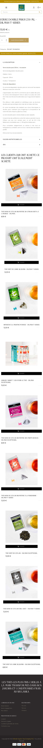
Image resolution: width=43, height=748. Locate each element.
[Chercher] (21, 12)
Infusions (24, 710)
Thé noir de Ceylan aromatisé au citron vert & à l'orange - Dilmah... (20, 212)
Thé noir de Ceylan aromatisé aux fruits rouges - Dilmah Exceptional (20, 439)
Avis (4, 144)
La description (8, 62)
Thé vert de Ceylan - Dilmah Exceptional (21, 553)
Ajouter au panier (17, 40)
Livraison (3, 719)
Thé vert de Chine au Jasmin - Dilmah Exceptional (21, 664)
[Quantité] (4, 40)
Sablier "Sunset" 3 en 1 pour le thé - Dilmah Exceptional (17, 381)
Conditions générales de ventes (9, 723)
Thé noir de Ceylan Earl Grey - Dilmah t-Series (21, 608)
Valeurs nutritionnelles (12, 139)
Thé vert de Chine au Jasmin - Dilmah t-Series (21, 269)
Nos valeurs (4, 710)
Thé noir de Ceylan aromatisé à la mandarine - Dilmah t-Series (19, 496)
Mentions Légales (6, 721)
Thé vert (24, 705)
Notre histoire (5, 706)
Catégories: (3, 49)
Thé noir (24, 708)
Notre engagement (6, 708)
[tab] (21, 62)
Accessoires (16, 49)
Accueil (9, 49)
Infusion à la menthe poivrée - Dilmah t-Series (21, 324)
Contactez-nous (5, 726)
